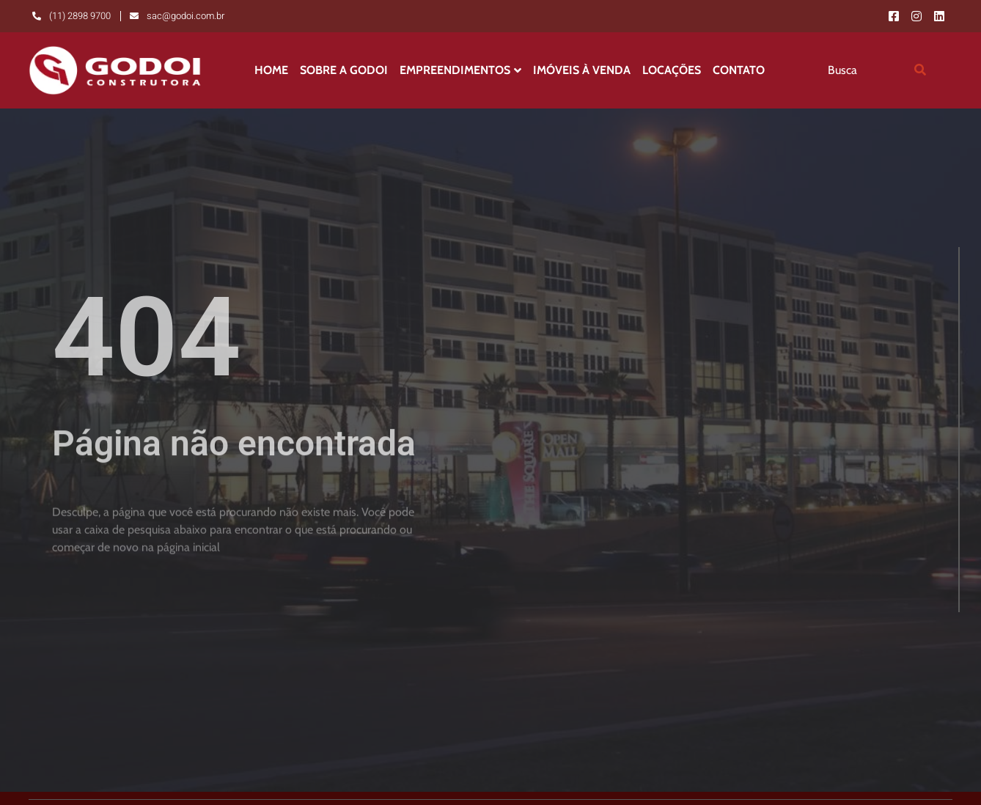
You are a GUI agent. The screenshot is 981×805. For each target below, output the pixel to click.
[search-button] (920, 70)
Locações (671, 70)
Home (271, 70)
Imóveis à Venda (582, 70)
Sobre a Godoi (344, 70)
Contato (739, 70)
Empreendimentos (460, 70)
